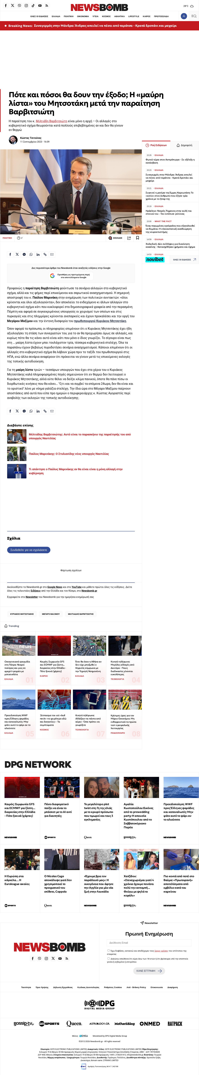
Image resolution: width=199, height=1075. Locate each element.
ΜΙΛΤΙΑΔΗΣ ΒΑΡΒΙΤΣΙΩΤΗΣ (81, 614)
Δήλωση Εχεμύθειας (63, 987)
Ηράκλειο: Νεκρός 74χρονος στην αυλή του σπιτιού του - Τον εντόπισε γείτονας (169, 212)
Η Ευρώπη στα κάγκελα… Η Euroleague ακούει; (17, 880)
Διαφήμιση (172, 987)
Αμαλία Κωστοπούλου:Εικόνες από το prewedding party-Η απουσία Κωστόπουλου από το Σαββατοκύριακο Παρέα (138, 815)
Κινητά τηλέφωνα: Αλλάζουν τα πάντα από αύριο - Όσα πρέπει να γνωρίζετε (88, 720)
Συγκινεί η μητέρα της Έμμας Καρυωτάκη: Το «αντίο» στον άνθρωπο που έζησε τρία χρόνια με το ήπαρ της (169, 195)
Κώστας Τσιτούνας (30, 137)
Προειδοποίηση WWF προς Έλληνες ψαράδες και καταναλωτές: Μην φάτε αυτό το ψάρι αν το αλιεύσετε (17, 722)
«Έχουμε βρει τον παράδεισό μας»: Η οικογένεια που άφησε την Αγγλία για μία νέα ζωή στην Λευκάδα (98, 883)
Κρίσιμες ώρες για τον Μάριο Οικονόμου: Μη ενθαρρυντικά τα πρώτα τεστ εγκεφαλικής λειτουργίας (123, 722)
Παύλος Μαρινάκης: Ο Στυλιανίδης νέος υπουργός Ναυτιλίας (69, 454)
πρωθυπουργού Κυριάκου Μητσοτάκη (100, 321)
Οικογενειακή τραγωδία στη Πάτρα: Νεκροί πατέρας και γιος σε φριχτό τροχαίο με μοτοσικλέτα (17, 668)
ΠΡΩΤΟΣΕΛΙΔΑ (161, 16)
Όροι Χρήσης (42, 987)
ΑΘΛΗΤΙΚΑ (119, 16)
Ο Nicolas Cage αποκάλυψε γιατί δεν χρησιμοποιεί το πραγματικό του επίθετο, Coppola (58, 883)
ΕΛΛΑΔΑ (56, 16)
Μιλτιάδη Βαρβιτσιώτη (51, 121)
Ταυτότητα (26, 987)
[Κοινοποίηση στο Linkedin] (38, 254)
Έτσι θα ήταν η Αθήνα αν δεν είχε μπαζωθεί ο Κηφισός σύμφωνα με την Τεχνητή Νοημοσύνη (88, 666)
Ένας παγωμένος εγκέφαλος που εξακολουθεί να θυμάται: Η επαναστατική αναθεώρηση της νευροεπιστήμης (170, 228)
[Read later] (137, 238)
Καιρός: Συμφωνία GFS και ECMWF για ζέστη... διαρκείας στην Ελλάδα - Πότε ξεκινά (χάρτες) (53, 666)
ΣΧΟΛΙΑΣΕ (115, 238)
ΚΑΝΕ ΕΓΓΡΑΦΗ (149, 971)
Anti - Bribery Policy (136, 987)
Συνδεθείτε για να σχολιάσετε (28, 550)
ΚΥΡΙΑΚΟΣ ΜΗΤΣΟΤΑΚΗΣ (22, 614)
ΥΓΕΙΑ (95, 16)
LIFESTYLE (133, 16)
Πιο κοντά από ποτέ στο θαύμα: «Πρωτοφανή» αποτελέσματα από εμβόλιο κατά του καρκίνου (179, 883)
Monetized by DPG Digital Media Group (110, 1036)
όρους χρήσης (161, 951)
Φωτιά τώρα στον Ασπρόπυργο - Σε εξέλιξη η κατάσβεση (170, 161)
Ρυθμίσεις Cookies (113, 987)
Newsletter (32, 596)
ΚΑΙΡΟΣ (146, 16)
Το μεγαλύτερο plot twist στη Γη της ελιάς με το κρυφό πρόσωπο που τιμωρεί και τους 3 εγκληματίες (98, 811)
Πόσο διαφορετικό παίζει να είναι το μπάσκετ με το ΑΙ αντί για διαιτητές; (58, 809)
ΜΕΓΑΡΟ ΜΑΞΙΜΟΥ (51, 614)
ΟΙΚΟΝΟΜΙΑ (83, 16)
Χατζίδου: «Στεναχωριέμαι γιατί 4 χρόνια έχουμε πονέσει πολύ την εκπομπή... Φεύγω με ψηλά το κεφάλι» (139, 885)
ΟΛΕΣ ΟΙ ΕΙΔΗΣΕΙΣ (39, 16)
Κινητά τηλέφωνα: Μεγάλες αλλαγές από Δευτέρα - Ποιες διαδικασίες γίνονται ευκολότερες (122, 668)
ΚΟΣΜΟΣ (106, 16)
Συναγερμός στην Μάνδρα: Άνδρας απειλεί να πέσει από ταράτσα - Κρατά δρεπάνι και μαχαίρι (105, 26)
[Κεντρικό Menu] (194, 16)
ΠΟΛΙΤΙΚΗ (68, 16)
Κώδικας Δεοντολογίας (88, 987)
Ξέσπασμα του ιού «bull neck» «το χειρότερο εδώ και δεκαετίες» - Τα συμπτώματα (53, 720)
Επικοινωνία (157, 987)
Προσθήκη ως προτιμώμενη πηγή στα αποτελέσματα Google (70, 276)
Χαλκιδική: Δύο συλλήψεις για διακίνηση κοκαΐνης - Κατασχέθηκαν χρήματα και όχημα (170, 245)
